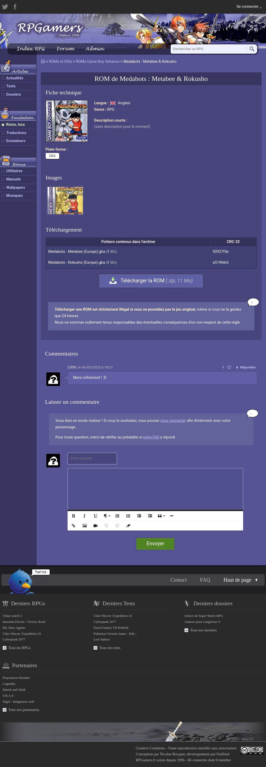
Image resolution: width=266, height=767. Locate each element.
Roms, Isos (15, 124)
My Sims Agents (14, 628)
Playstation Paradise (16, 678)
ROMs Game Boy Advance (97, 61)
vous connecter (173, 421)
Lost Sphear (102, 639)
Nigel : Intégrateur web (18, 701)
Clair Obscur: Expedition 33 (22, 634)
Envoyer (155, 544)
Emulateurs (15, 141)
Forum (65, 48)
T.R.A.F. (8, 696)
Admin (94, 48)
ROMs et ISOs (60, 61)
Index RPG (30, 48)
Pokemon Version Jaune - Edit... (115, 634)
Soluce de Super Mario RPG (203, 616)
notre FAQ (151, 437)
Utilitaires (14, 171)
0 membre (223, 760)
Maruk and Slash (14, 690)
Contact (178, 580)
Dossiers (13, 94)
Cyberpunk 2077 (14, 639)
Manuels (13, 179)
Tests (11, 86)
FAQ (205, 580)
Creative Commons (150, 748)
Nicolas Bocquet (172, 754)
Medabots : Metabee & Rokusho (164, 78)
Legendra (9, 684)
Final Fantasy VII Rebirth (111, 628)
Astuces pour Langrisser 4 (202, 622)
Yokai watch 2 (12, 616)
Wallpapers (15, 187)
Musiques (14, 195)
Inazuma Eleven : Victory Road (24, 622)
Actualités (14, 78)
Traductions (16, 133)
